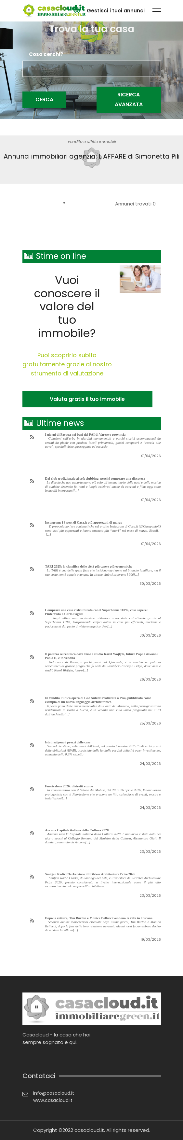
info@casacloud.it (53, 1093)
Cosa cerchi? (46, 54)
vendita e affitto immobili (92, 141)
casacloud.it (89, 1130)
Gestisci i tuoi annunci (116, 10)
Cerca (44, 99)
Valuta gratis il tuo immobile (87, 399)
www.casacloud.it (52, 1100)
